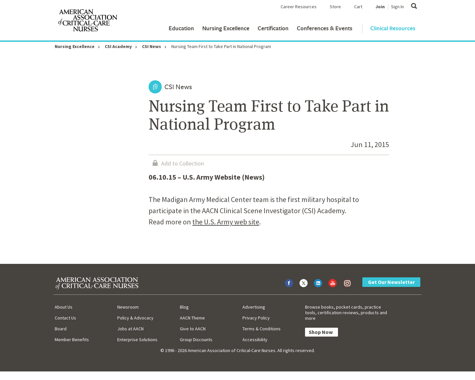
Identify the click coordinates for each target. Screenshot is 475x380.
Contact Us (65, 318)
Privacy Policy (256, 318)
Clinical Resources (392, 28)
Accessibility (254, 339)
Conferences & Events (324, 28)
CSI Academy (118, 46)
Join (380, 6)
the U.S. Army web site (225, 221)
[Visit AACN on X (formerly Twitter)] (303, 283)
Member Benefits (72, 339)
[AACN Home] (87, 21)
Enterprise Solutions (137, 339)
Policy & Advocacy (135, 318)
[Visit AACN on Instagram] (347, 283)
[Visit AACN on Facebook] (289, 283)
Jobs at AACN (130, 329)
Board (61, 329)
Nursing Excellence (225, 28)
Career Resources (299, 6)
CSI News (151, 46)
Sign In (397, 6)
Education (181, 28)
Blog (184, 307)
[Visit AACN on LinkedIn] (318, 283)
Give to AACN (193, 329)
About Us (63, 307)
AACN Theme (192, 318)
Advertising (253, 307)
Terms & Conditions (261, 329)
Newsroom (128, 307)
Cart (358, 6)
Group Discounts (196, 339)
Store (335, 6)
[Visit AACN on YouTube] (332, 283)
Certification (273, 28)
